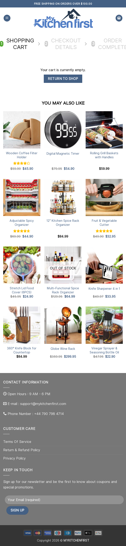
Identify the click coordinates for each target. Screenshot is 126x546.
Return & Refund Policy (21, 450)
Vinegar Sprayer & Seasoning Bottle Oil (104, 350)
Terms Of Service (17, 442)
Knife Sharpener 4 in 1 (104, 288)
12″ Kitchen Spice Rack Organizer (63, 222)
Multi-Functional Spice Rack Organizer (63, 290)
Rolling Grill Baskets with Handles (104, 155)
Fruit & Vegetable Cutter (104, 222)
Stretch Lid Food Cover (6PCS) (22, 290)
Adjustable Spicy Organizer (22, 222)
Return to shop (63, 79)
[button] (7, 18)
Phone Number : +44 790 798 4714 (36, 414)
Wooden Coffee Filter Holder (21, 155)
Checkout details (63, 43)
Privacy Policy (14, 458)
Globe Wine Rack (63, 348)
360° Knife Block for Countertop (21, 350)
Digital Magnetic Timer (63, 153)
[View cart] (119, 18)
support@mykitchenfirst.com (43, 404)
